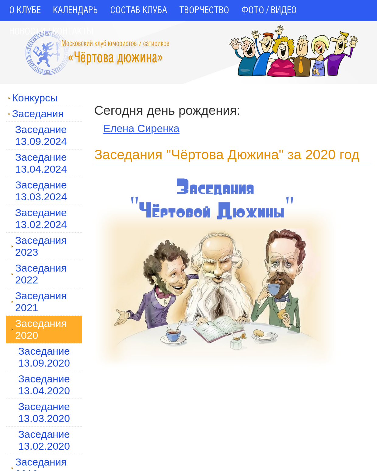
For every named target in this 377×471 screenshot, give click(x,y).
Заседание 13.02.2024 (41, 218)
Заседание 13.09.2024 (41, 135)
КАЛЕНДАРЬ (75, 10)
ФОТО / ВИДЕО (269, 10)
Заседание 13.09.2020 (44, 357)
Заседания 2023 (39, 246)
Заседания (36, 113)
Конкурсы (33, 98)
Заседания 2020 (39, 329)
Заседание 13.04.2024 (41, 163)
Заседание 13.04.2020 (44, 384)
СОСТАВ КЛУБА (138, 10)
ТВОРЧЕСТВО (204, 10)
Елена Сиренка (141, 128)
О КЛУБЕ (25, 10)
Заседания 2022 (39, 274)
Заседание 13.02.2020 (44, 440)
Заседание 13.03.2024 (41, 190)
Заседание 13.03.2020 (44, 412)
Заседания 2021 (39, 301)
